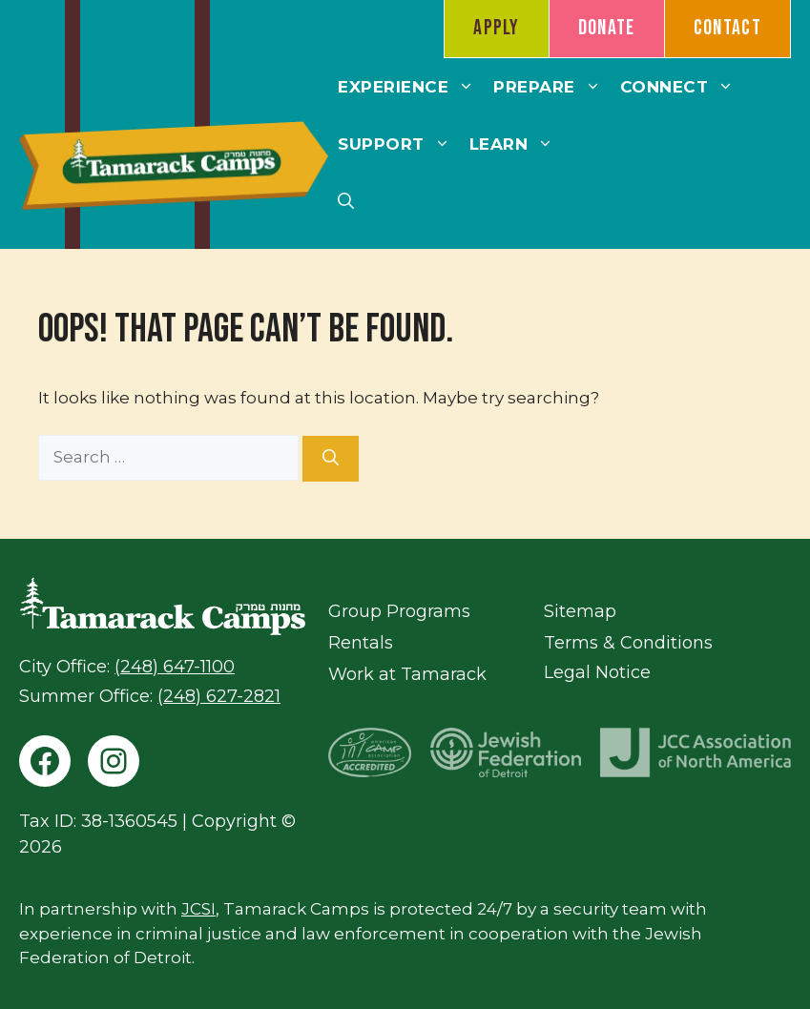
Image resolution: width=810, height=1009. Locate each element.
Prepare (552, 86)
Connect (682, 86)
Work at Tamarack (407, 674)
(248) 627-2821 (218, 696)
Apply (496, 28)
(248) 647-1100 (174, 666)
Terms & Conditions (628, 642)
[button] (345, 201)
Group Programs (399, 611)
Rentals (360, 642)
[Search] (330, 459)
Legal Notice (597, 672)
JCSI (198, 908)
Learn (516, 144)
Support (399, 144)
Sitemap (580, 611)
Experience (411, 86)
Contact (727, 28)
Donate (606, 28)
